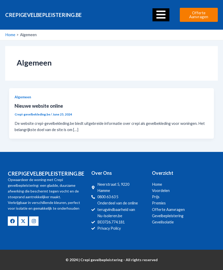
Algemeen (23, 97)
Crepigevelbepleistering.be (43, 15)
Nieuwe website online (39, 106)
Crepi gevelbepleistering (101, 260)
